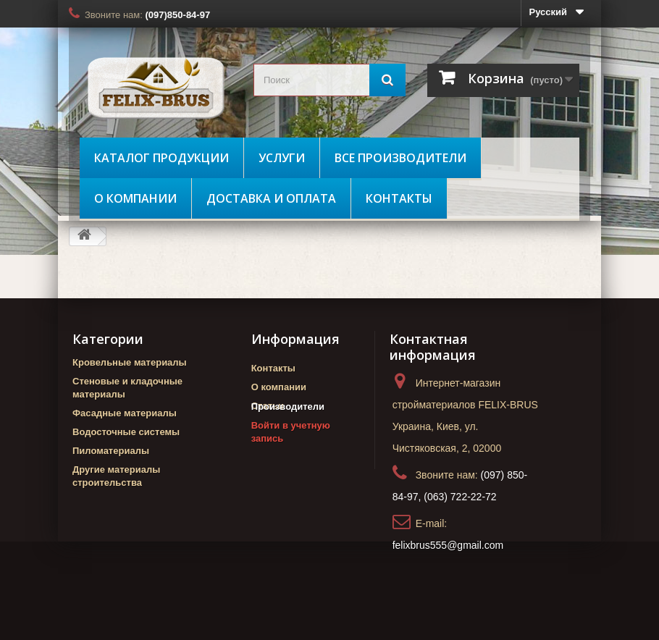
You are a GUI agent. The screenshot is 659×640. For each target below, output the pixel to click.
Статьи (267, 405)
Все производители (400, 158)
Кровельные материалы (129, 362)
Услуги (282, 158)
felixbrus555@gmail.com (448, 545)
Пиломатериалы (110, 450)
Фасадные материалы (124, 413)
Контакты (399, 198)
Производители (287, 431)
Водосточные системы (126, 431)
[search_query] (329, 80)
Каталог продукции (161, 158)
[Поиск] (387, 80)
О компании (135, 198)
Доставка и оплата (271, 198)
